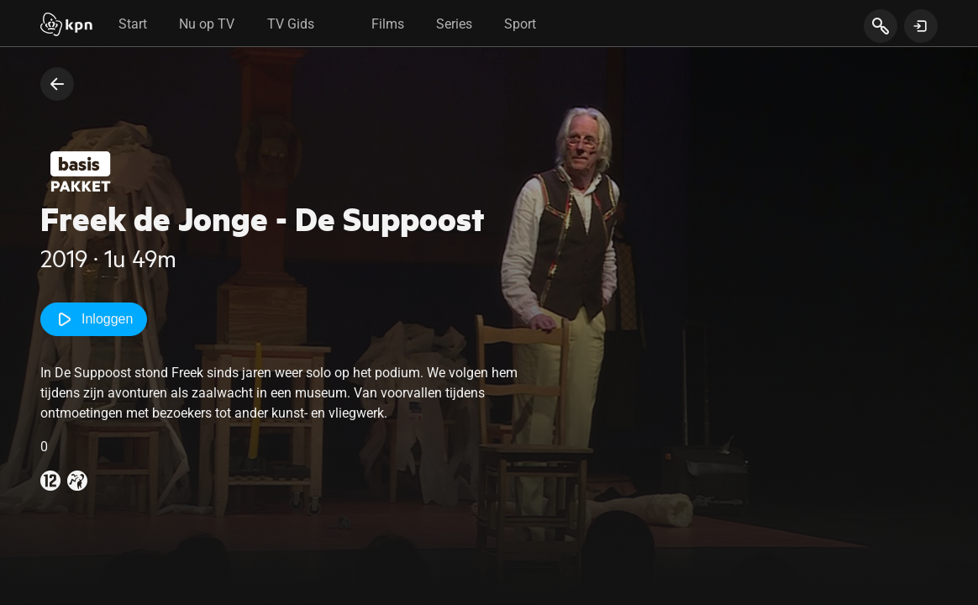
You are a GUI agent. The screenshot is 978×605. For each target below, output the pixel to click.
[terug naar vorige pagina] (57, 84)
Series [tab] (454, 24)
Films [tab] (387, 24)
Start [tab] (132, 24)
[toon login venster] (921, 26)
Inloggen (94, 319)
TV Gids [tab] (290, 24)
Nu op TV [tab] (206, 24)
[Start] (66, 26)
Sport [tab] (520, 24)
